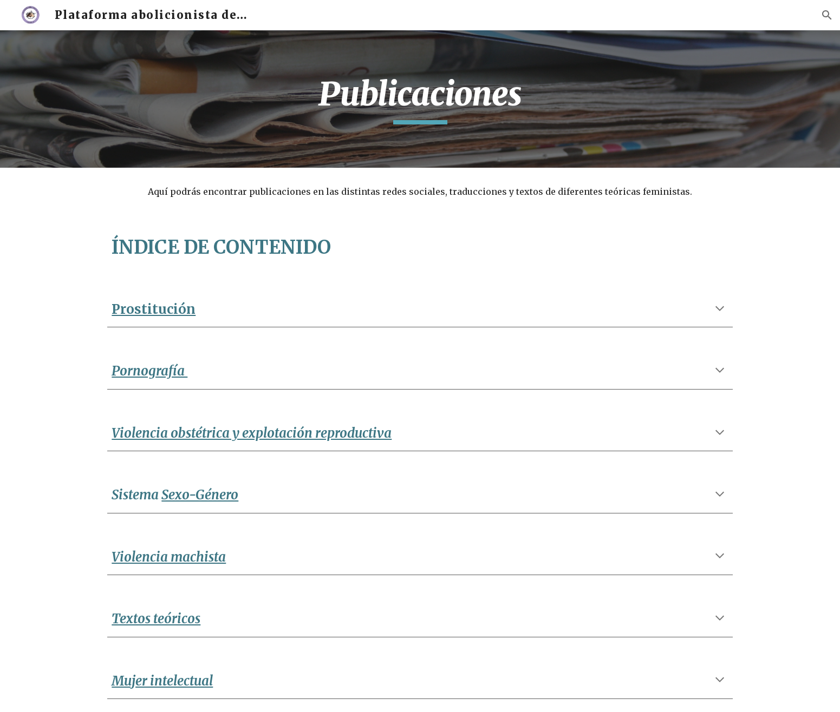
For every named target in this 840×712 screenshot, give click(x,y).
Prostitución (154, 309)
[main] (419, 99)
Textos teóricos (156, 618)
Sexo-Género (199, 494)
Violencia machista (169, 557)
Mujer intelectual (162, 681)
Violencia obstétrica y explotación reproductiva (252, 433)
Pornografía (149, 370)
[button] (827, 15)
